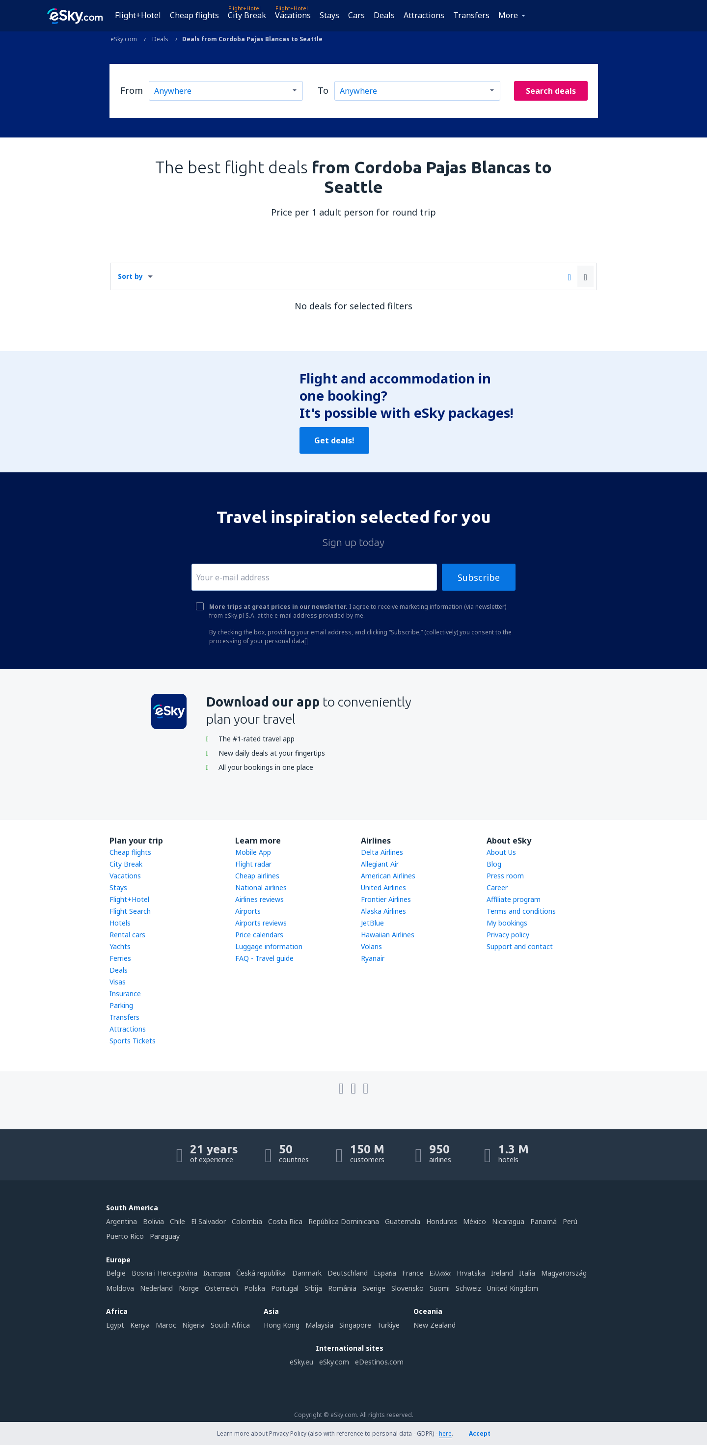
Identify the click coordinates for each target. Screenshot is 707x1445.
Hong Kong (281, 1325)
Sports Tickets (132, 1040)
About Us (501, 852)
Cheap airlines (257, 875)
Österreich (221, 1288)
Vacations (293, 15)
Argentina (121, 1221)
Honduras (441, 1221)
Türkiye (388, 1325)
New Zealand (434, 1325)
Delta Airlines (382, 852)
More (508, 15)
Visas (117, 981)
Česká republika (261, 1273)
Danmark (307, 1273)
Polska (254, 1288)
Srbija (313, 1288)
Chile (177, 1221)
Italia (527, 1273)
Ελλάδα (440, 1273)
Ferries (120, 958)
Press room (505, 875)
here (445, 1433)
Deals (384, 15)
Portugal (285, 1288)
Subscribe (479, 577)
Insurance (125, 993)
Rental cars (127, 934)
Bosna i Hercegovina (164, 1273)
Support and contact (520, 946)
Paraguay (165, 1236)
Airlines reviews (259, 899)
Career (497, 887)
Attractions (424, 15)
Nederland (156, 1288)
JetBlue (372, 922)
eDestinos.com (379, 1361)
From (131, 90)
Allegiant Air (380, 864)
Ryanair (372, 958)
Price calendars (259, 934)
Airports (248, 911)
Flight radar (253, 864)
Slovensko (407, 1288)
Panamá (543, 1221)
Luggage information (268, 946)
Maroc (166, 1325)
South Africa (230, 1325)
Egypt (115, 1325)
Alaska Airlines (383, 911)
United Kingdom (512, 1288)
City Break (247, 15)
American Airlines (388, 875)
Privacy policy (508, 934)
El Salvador (208, 1221)
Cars (356, 15)
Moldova (120, 1288)
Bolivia (153, 1221)
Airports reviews (261, 922)
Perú (570, 1221)
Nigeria (193, 1325)
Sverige (373, 1288)
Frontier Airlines (386, 899)
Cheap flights (194, 15)
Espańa (385, 1273)
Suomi (440, 1288)
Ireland (502, 1273)
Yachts (120, 946)
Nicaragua (508, 1221)
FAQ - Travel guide (264, 958)
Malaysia (319, 1325)
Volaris (371, 946)
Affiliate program (514, 899)
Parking (121, 1005)
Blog (494, 864)
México (474, 1221)
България (216, 1273)
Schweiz (468, 1288)
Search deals (551, 90)
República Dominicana (343, 1221)
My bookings (507, 922)
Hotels (120, 922)
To (323, 90)
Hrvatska (471, 1273)
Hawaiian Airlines (387, 934)
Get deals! (334, 440)
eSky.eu (301, 1361)
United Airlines (383, 887)
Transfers (471, 15)
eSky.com (334, 1361)
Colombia (247, 1221)
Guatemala (402, 1221)
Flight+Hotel (138, 15)
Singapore (355, 1325)
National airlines (261, 887)
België (116, 1273)
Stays (329, 15)
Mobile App (253, 852)
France (413, 1273)
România (342, 1288)
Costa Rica (285, 1221)
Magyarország (564, 1273)
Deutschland (347, 1273)
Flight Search (130, 911)
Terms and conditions (521, 911)
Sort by (130, 276)
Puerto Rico (125, 1236)
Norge (189, 1288)
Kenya (140, 1325)
